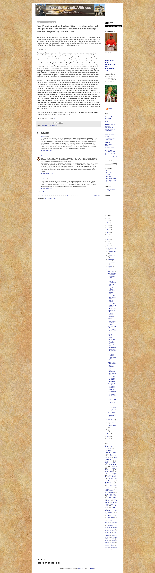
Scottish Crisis (112, 495)
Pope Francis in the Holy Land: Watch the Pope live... (112, 282)
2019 (108, 234)
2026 (108, 218)
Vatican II (114, 507)
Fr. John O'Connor (109, 530)
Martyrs (113, 542)
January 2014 (111, 429)
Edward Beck (114, 547)
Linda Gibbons (112, 497)
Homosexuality (108, 490)
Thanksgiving (108, 532)
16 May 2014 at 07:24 (47, 173)
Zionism (106, 537)
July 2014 (110, 266)
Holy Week (111, 517)
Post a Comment (43, 192)
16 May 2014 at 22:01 (47, 188)
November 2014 (112, 251)
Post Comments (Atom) (50, 198)
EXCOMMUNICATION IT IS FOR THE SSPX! (110, 153)
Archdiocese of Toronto (111, 519)
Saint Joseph (107, 544)
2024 (108, 223)
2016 (108, 241)
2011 (108, 438)
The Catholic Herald (109, 173)
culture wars (109, 471)
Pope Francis (55, 125)
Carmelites (114, 537)
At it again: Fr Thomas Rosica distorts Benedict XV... (112, 313)
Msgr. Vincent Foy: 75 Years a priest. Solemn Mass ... (112, 400)
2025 (108, 220)
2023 (108, 225)
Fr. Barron (108, 548)
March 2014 (111, 422)
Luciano (43, 136)
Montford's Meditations (111, 527)
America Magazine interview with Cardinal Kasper (112, 321)
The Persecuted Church (111, 459)
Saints (110, 520)
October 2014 (111, 255)
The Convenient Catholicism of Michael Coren (112, 275)
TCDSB (113, 544)
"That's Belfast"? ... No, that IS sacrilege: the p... (112, 415)
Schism (106, 540)
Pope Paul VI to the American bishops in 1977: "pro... (112, 306)
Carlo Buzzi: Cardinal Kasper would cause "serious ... (112, 357)
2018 (108, 237)
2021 (108, 230)
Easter (107, 535)
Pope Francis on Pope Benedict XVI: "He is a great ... (112, 329)
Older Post (97, 195)
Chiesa (108, 171)
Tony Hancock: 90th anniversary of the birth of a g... (112, 371)
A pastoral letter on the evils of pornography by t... (112, 408)
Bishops (114, 466)
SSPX (110, 475)
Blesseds (107, 547)
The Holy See (109, 176)
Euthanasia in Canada (111, 514)
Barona (43, 156)
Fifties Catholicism (110, 538)
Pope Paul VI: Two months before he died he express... (112, 298)
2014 (108, 246)
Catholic (107, 489)
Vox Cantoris (108, 150)
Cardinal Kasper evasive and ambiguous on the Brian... (112, 393)
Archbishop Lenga (110, 529)
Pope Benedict (111, 473)
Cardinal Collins (111, 477)
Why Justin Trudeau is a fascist (112, 336)
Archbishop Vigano (109, 545)
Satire (106, 505)
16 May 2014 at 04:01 (47, 150)
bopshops (80, 568)
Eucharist (110, 525)
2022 (108, 227)
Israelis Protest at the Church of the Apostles (112, 364)
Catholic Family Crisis (46, 125)
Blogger (92, 568)
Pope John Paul (109, 492)
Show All (115, 156)
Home (68, 195)
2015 (108, 243)
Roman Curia (112, 515)
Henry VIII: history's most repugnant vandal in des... (112, 290)
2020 (108, 232)
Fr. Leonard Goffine (111, 494)
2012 (108, 436)
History (113, 535)
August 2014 (111, 263)
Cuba (115, 534)
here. (55, 118)
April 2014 (111, 419)
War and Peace (111, 484)
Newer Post (40, 195)
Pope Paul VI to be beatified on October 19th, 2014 (112, 379)
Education (108, 482)
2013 (108, 434)
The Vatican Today (111, 178)
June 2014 (111, 269)
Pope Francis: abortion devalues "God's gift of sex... (112, 342)
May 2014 (110, 271)
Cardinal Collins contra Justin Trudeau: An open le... (112, 350)
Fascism (110, 509)
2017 (108, 239)
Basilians (107, 522)
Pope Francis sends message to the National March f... (111, 386)
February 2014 (112, 426)
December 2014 (112, 248)
